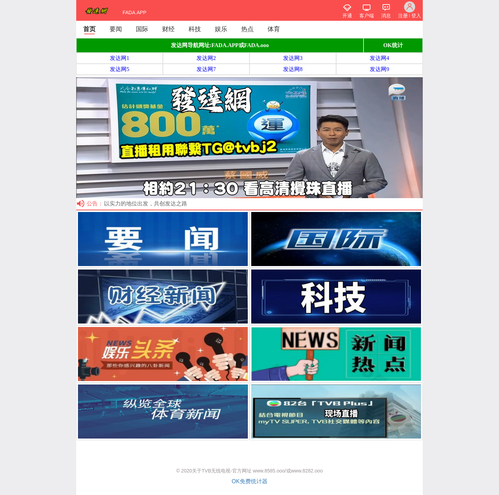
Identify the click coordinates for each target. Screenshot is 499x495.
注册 (403, 15)
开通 (347, 15)
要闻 (116, 29)
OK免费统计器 (249, 481)
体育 (274, 29)
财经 (168, 29)
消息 (386, 15)
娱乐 (221, 29)
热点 (247, 29)
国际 (142, 29)
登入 (416, 15)
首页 (89, 29)
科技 (195, 29)
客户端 (366, 15)
